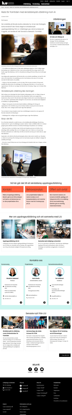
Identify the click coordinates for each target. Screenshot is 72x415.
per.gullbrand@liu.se (56, 296)
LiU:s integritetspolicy (25, 409)
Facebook (23, 386)
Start (2, 7)
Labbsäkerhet (57, 395)
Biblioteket (56, 385)
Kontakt (58, 1)
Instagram (23, 388)
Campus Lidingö (40, 395)
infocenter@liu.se (8, 387)
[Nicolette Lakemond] (12, 302)
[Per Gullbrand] (59, 302)
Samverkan (45, 4)
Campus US (39, 390)
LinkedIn (23, 391)
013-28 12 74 (55, 298)
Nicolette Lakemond (12, 278)
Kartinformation (40, 385)
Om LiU (41, 1)
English (63, 1)
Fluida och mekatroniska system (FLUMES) (10, 291)
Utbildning (27, 4)
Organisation (56, 390)
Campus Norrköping (41, 393)
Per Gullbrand (59, 278)
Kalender (56, 387)
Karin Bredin (36, 278)
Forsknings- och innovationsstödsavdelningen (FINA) (58, 290)
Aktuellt (46, 1)
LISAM (4, 411)
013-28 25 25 (8, 298)
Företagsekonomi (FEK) (33, 290)
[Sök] (68, 1)
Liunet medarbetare (7, 406)
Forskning (36, 4)
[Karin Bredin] (36, 302)
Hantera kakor (23, 411)
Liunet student (6, 409)
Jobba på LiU (52, 1)
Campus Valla (40, 387)
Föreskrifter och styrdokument (60, 400)
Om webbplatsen (23, 406)
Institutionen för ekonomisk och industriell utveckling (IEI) (11, 286)
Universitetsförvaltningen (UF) (57, 285)
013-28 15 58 (31, 297)
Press (55, 393)
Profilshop (56, 398)
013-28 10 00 (7, 389)
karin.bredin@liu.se (32, 295)
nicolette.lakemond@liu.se (11, 296)
